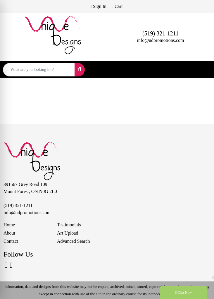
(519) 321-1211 (160, 33)
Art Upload (67, 232)
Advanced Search (73, 241)
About (9, 232)
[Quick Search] (39, 69)
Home (9, 224)
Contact (11, 241)
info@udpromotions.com (160, 40)
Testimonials (69, 224)
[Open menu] (202, 70)
